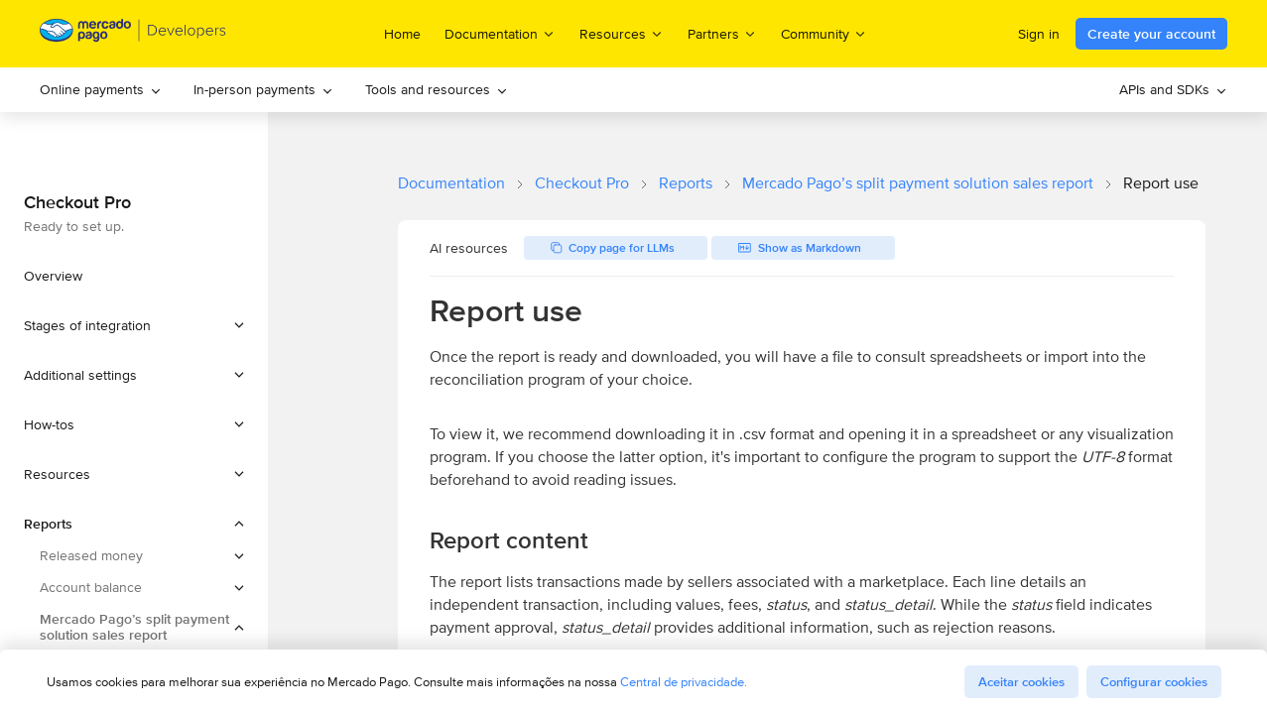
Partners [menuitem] (722, 33)
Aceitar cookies (1021, 681)
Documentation (451, 183)
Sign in (1039, 34)
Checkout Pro (582, 183)
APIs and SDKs (1173, 89)
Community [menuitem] (824, 33)
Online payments (101, 89)
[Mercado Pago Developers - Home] (133, 34)
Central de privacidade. (683, 681)
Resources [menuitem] (621, 33)
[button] (134, 325)
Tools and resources (436, 89)
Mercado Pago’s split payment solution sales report (917, 183)
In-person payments (263, 89)
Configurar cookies (1153, 681)
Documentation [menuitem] (500, 33)
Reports (685, 183)
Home (402, 34)
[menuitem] (101, 89)
